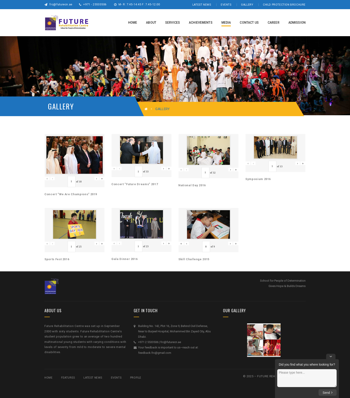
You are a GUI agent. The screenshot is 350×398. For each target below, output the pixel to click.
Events (226, 4)
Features (68, 377)
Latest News (201, 4)
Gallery (247, 4)
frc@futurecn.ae (58, 4)
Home (48, 377)
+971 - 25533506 (92, 4)
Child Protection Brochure (284, 4)
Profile (135, 377)
